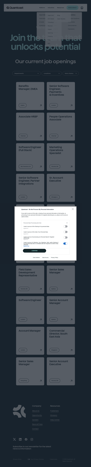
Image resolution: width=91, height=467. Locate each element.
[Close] (73, 209)
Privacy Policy (54, 257)
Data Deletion (36, 257)
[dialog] (45, 233)
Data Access (45, 257)
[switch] (65, 226)
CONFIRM (34, 250)
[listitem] (45, 223)
